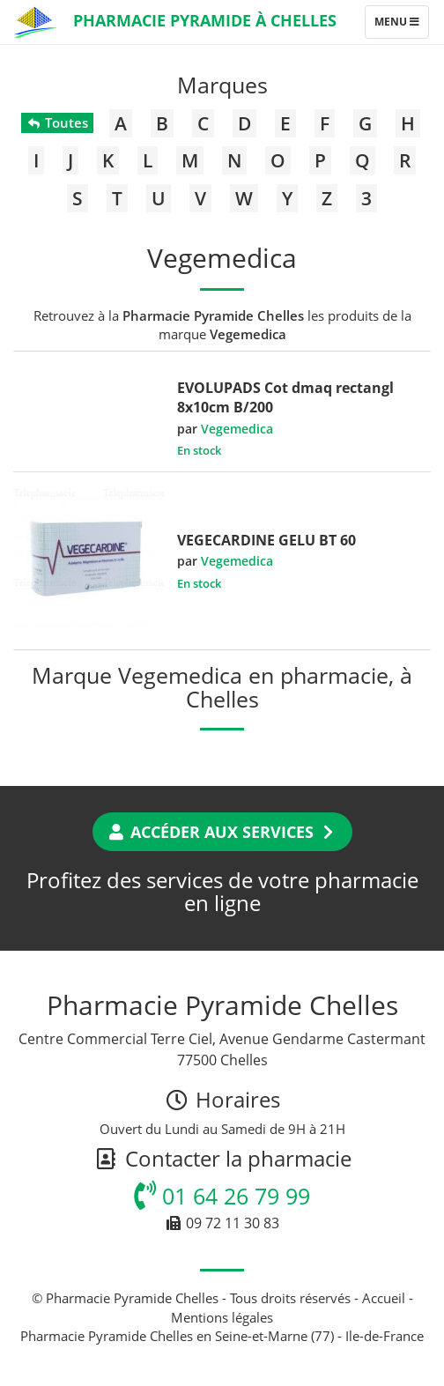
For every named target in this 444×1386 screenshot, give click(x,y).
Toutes (56, 122)
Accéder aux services (222, 831)
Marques (222, 85)
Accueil (383, 1298)
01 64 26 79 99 (222, 1196)
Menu (401, 25)
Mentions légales (222, 1317)
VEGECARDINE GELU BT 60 (266, 540)
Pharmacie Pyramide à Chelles (205, 20)
